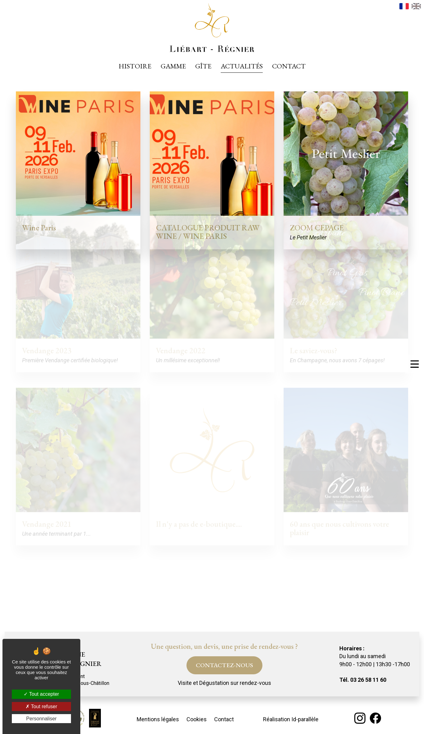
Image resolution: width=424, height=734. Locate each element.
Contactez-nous (224, 665)
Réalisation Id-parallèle (290, 719)
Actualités (242, 66)
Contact (289, 66)
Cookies (196, 719)
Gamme (173, 66)
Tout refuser (41, 706)
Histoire (135, 66)
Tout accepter (41, 694)
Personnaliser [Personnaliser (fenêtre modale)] (41, 718)
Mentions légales (158, 719)
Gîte (203, 66)
